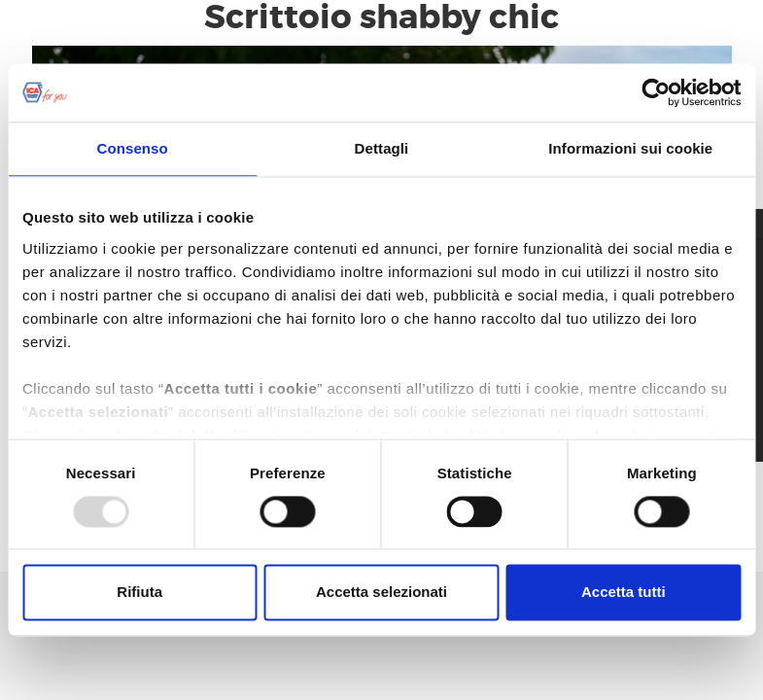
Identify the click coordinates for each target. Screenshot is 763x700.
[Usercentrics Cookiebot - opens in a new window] (656, 92)
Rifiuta (139, 592)
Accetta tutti (623, 592)
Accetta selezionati (381, 592)
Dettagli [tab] (382, 148)
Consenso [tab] (132, 148)
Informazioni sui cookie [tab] (630, 148)
